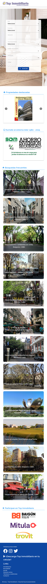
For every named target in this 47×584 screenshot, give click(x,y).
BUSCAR (23, 68)
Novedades (6, 568)
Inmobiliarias (7, 566)
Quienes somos (7, 572)
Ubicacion (10, 35)
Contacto (6, 576)
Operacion (10, 55)
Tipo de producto (12, 41)
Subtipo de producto (13, 48)
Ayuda (5, 570)
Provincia (10, 28)
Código (9, 62)
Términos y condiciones (10, 574)
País (9, 21)
